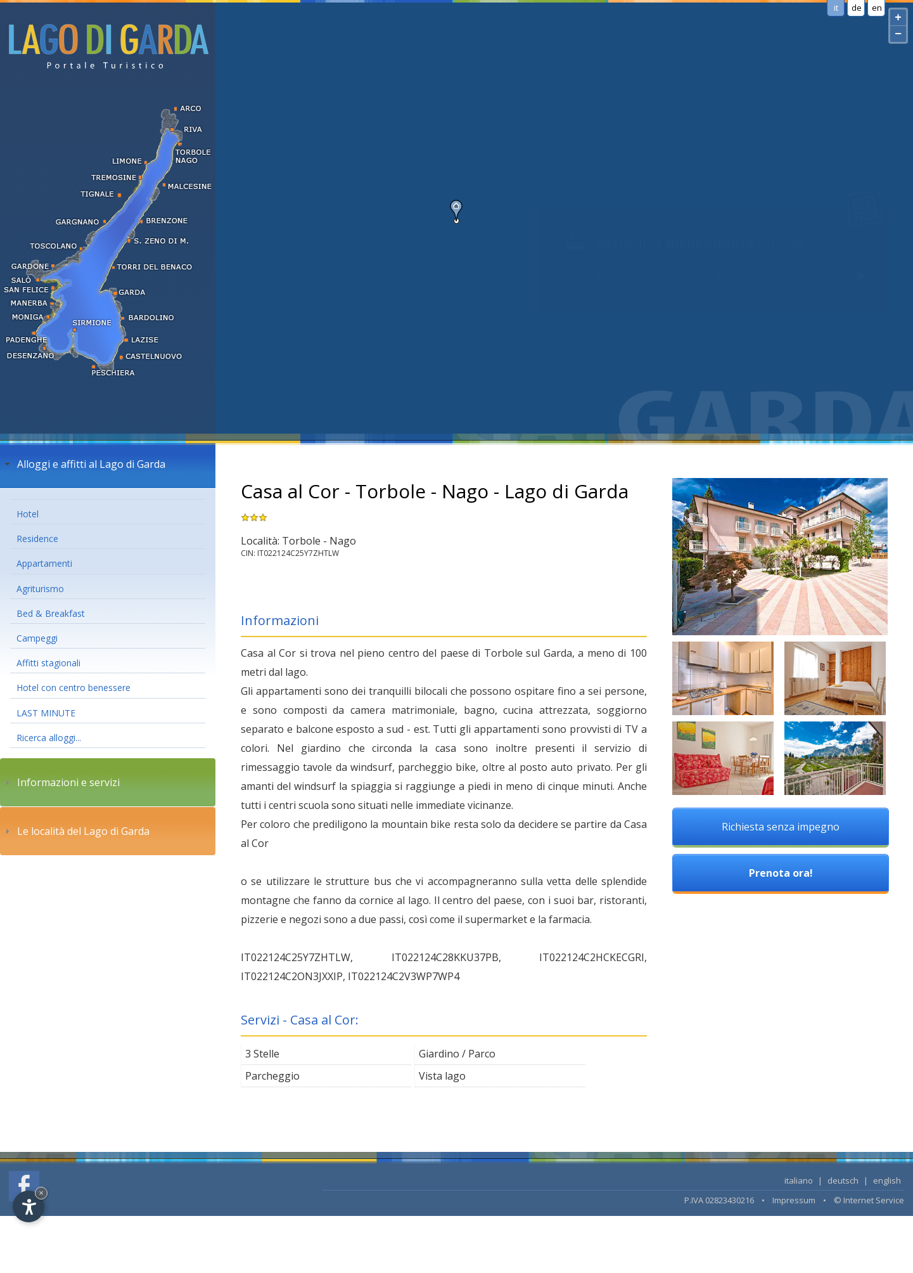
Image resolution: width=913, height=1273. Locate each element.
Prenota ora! (781, 873)
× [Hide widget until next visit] (41, 1193)
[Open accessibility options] (28, 1206)
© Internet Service (869, 1200)
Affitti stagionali (48, 663)
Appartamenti (44, 563)
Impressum (793, 1200)
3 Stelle (262, 1054)
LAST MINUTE (45, 713)
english (887, 1180)
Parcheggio (272, 1076)
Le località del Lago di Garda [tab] (76, 831)
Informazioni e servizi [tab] (61, 782)
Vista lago (442, 1076)
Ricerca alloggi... (48, 738)
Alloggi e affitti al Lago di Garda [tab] (83, 464)
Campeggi (37, 638)
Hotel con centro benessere (73, 688)
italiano (798, 1180)
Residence (37, 539)
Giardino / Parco (457, 1054)
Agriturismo (40, 589)
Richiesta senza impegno (781, 827)
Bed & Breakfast (50, 613)
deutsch (843, 1180)
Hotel (27, 514)
